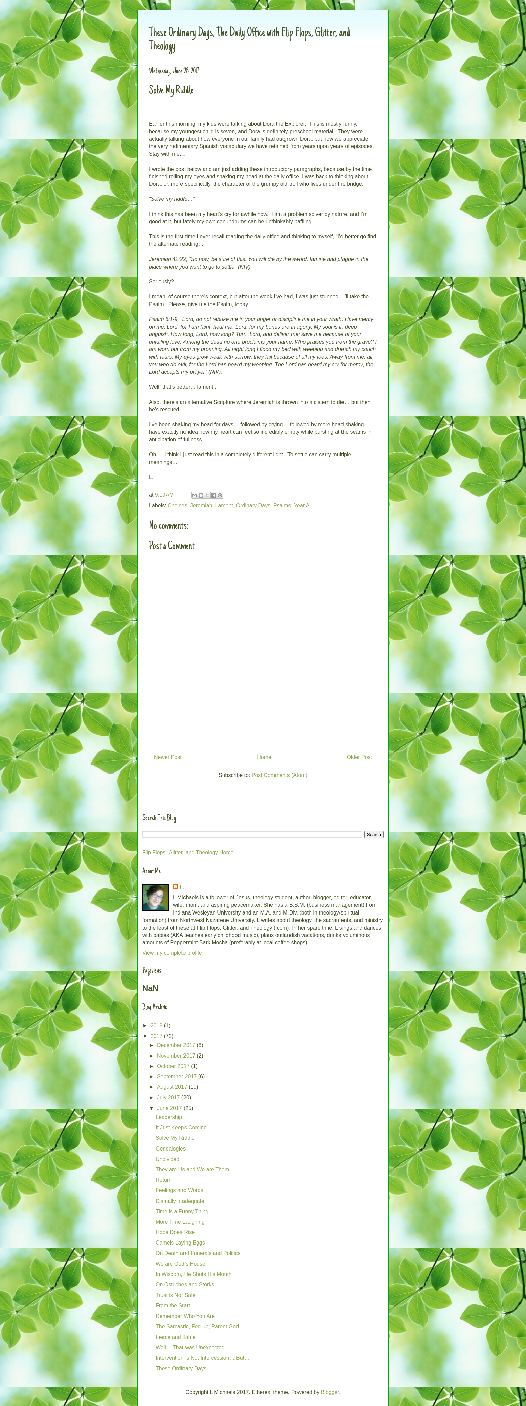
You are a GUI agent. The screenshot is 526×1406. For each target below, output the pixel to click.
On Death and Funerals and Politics (198, 1253)
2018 (157, 1025)
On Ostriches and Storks (185, 1284)
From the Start (173, 1305)
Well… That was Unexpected (190, 1347)
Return (164, 1180)
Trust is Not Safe (176, 1295)
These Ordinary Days (181, 1368)
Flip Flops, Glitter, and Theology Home (188, 852)
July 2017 (169, 1097)
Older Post (359, 757)
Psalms (282, 505)
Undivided (167, 1159)
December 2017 (177, 1045)
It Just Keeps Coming (181, 1127)
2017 (157, 1036)
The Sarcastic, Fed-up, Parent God (197, 1326)
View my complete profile (172, 953)
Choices (177, 505)
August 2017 (173, 1087)
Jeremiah (201, 505)
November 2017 (177, 1056)
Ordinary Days (253, 505)
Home (264, 757)
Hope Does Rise (175, 1232)
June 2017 (170, 1108)
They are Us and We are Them (192, 1169)
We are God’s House (180, 1264)
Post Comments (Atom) (279, 775)
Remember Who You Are (185, 1316)
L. (182, 887)
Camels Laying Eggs (180, 1243)
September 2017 (177, 1076)
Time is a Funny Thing (182, 1211)
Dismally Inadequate (180, 1201)
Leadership (169, 1117)
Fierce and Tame (176, 1337)
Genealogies (171, 1149)
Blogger (330, 1392)
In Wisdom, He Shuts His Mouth (194, 1274)
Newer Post (168, 757)
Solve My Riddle (175, 1138)
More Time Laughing (180, 1222)
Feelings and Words (179, 1190)
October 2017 (174, 1066)
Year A (302, 505)
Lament (224, 505)
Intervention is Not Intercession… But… (203, 1358)
